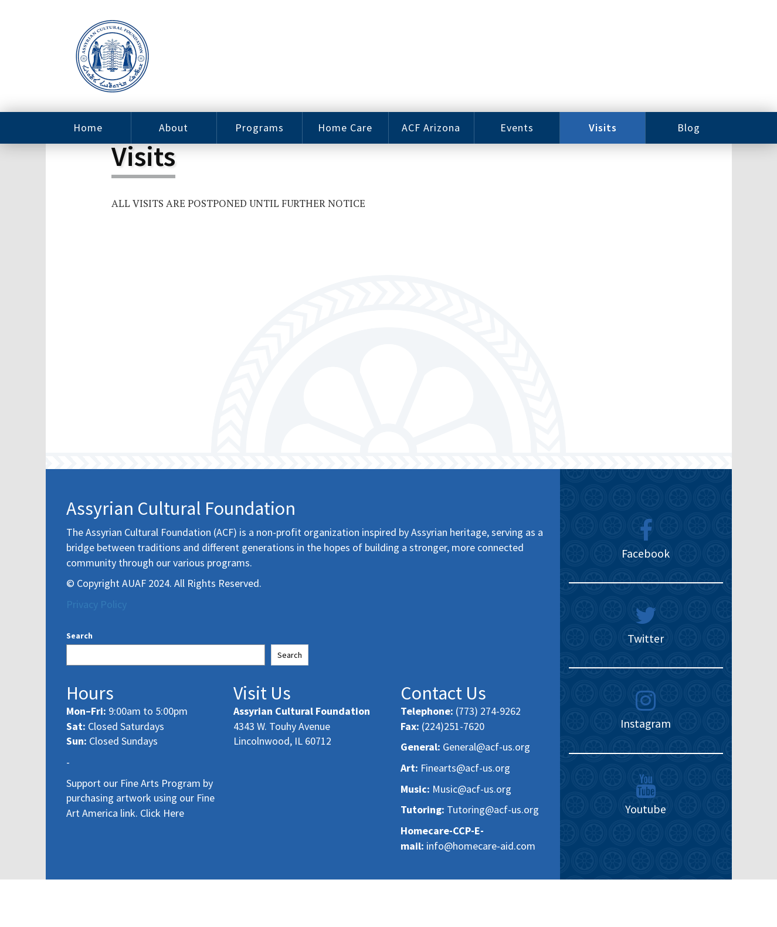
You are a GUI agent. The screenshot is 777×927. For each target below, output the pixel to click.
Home (88, 127)
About (173, 127)
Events (517, 127)
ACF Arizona (431, 127)
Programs (259, 127)
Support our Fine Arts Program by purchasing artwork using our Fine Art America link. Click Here (140, 798)
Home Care (345, 127)
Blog (688, 127)
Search (79, 635)
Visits (603, 127)
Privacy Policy (96, 604)
